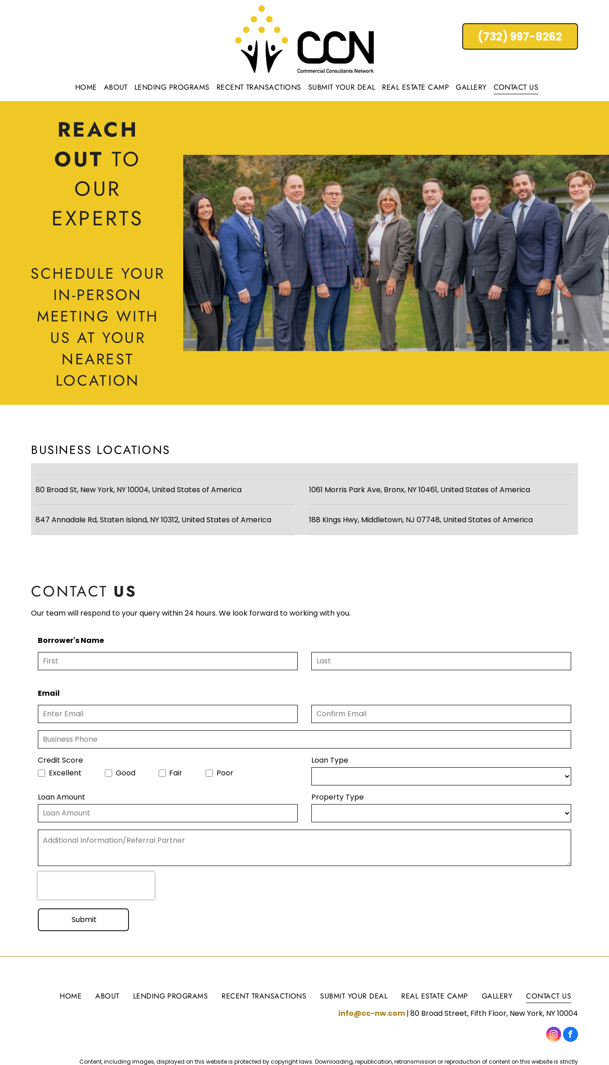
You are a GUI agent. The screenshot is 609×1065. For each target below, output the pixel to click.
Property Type (337, 797)
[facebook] (570, 1035)
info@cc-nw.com (371, 1013)
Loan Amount (61, 797)
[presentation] (96, 885)
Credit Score (60, 760)
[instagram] (553, 1035)
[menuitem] (87, 87)
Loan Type (329, 760)
